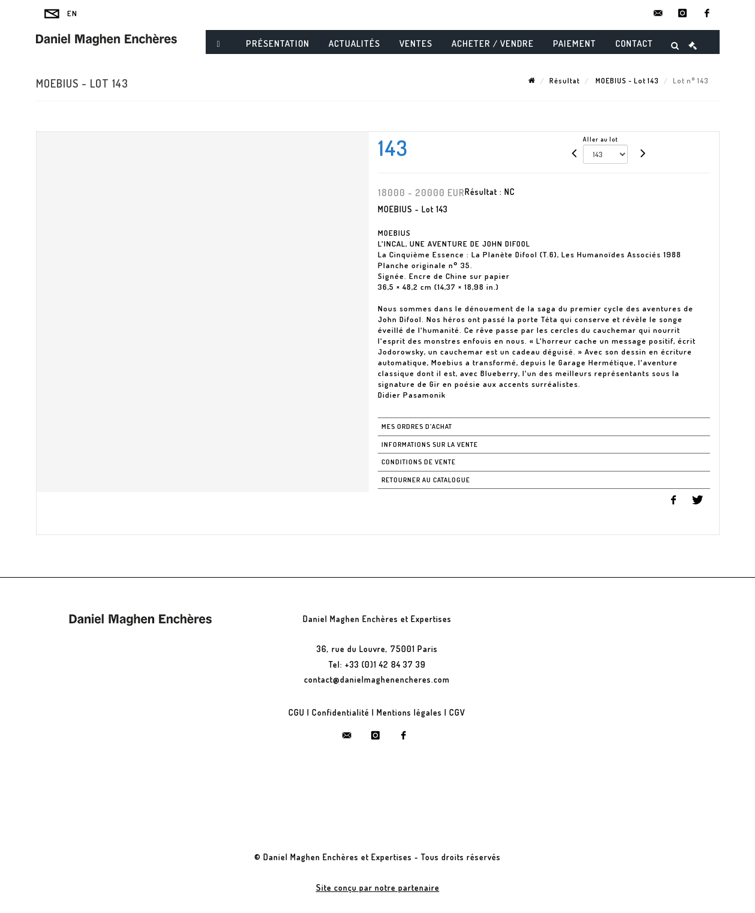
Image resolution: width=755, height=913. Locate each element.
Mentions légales (409, 712)
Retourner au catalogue (425, 480)
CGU (296, 712)
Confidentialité (340, 712)
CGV (457, 712)
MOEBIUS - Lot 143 (626, 80)
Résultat (564, 80)
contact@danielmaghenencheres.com (377, 679)
